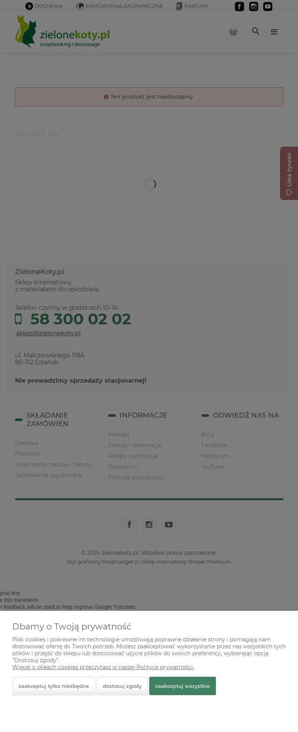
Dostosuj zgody (122, 686)
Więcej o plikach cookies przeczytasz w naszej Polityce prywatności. (103, 667)
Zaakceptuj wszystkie (182, 686)
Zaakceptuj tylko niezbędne (53, 686)
